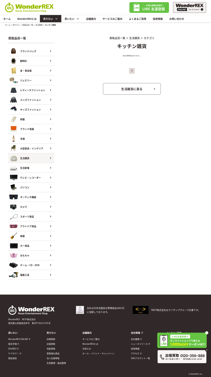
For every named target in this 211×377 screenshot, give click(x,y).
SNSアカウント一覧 (140, 358)
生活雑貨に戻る (132, 89)
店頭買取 (51, 339)
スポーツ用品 (27, 216)
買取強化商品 (53, 353)
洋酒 (22, 138)
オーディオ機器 (28, 197)
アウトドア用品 (28, 226)
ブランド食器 (27, 129)
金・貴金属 (26, 70)
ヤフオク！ (13, 353)
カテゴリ (149, 38)
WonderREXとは (27, 18)
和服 (22, 119)
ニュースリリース (139, 343)
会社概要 (135, 339)
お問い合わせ (176, 18)
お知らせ (86, 348)
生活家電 (24, 167)
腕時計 (23, 60)
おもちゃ (24, 255)
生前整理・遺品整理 (56, 362)
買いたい (72, 18)
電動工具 (24, 274)
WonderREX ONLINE (18, 339)
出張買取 (51, 343)
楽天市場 (12, 343)
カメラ (23, 206)
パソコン (24, 187)
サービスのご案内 (112, 18)
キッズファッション (30, 109)
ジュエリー (25, 80)
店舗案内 (91, 18)
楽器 (22, 236)
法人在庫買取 (53, 358)
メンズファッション (30, 99)
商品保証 (12, 358)
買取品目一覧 (27, 25)
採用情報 (158, 18)
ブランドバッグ (28, 51)
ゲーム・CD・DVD (30, 265)
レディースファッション (32, 90)
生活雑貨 (39, 25)
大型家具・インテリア (31, 148)
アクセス (135, 353)
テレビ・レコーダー (30, 177)
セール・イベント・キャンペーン (98, 353)
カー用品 (24, 245)
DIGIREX (12, 348)
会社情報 (135, 332)
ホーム (7, 18)
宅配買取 (51, 348)
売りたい (50, 18)
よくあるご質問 (137, 18)
